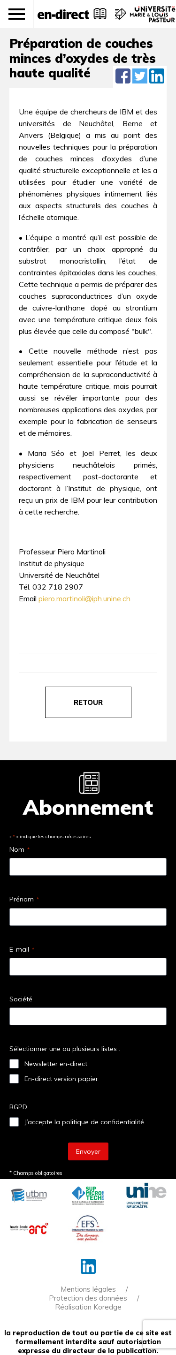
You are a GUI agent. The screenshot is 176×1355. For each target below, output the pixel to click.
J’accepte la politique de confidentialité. (84, 1122)
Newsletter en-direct (55, 1064)
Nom (19, 849)
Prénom (24, 899)
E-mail (21, 949)
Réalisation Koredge (88, 1306)
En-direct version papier (61, 1079)
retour (88, 702)
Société (20, 999)
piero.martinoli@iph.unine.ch (84, 598)
